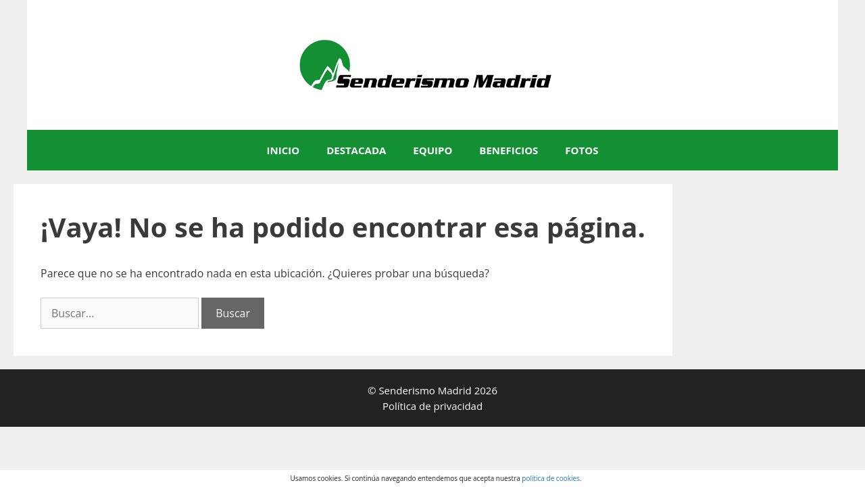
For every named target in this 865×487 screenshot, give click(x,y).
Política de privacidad (432, 406)
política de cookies (551, 478)
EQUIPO (432, 150)
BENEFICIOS (508, 150)
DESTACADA (356, 150)
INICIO (283, 150)
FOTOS (581, 150)
